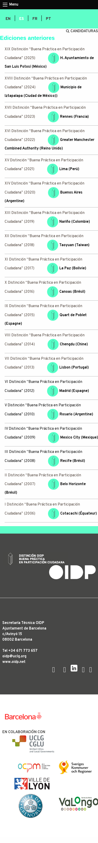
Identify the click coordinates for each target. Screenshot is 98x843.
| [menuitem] (15, 18)
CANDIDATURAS (82, 31)
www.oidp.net (13, 662)
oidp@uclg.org (14, 656)
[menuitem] (8, 19)
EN (8, 19)
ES (21, 19)
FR (34, 19)
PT (48, 19)
